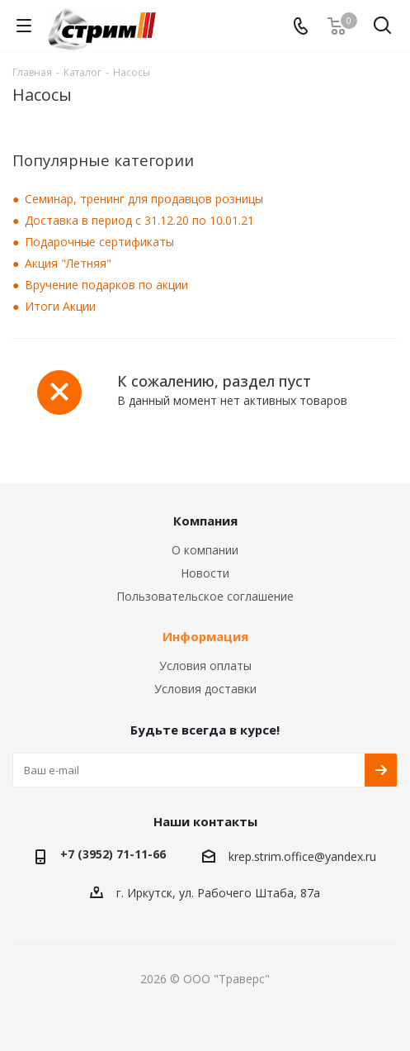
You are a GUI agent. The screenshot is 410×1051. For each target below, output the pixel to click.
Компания (205, 520)
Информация (205, 636)
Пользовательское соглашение (205, 596)
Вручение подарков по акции (106, 284)
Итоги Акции (60, 306)
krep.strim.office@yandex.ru (302, 856)
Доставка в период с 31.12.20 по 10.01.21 (139, 220)
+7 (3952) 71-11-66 (113, 854)
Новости (205, 573)
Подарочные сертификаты (99, 242)
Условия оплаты (205, 665)
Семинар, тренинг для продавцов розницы (144, 199)
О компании (205, 550)
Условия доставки (205, 689)
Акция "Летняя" (68, 263)
